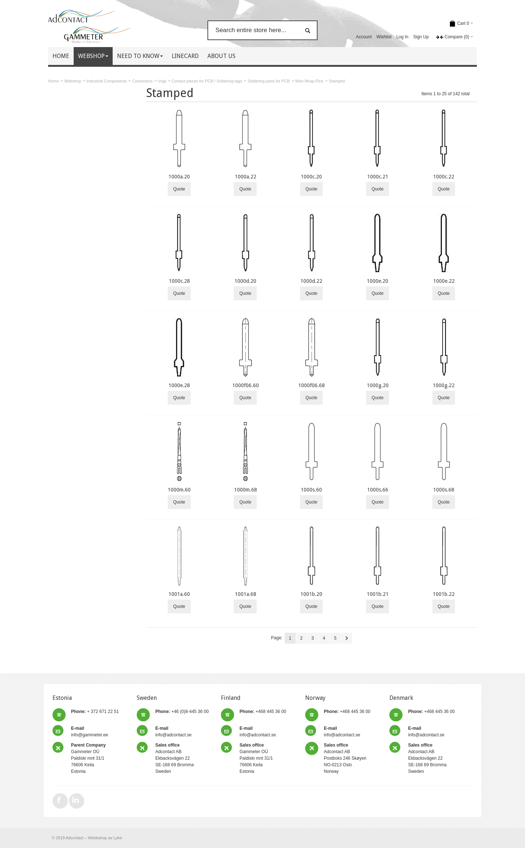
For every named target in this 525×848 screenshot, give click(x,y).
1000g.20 (378, 385)
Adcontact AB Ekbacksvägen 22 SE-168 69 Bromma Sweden (174, 758)
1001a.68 (245, 594)
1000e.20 (377, 281)
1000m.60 (179, 490)
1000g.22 (444, 385)
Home (53, 81)
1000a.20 (179, 177)
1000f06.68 (311, 385)
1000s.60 (311, 490)
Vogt (162, 81)
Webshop (72, 81)
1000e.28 (179, 385)
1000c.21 (377, 177)
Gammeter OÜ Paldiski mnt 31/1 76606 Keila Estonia (88, 758)
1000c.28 (179, 281)
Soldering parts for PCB (268, 81)
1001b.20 (311, 594)
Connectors (142, 81)
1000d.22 (311, 281)
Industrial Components (107, 81)
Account (364, 36)
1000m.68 (245, 490)
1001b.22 (444, 594)
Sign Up (421, 36)
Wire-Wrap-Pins (309, 81)
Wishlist (384, 36)
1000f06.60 (245, 385)
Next (346, 638)
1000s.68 (443, 490)
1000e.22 (444, 281)
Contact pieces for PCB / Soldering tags (207, 81)
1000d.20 (245, 281)
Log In (402, 36)
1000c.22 (443, 177)
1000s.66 (377, 490)
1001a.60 (179, 594)
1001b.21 (378, 594)
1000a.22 (245, 177)
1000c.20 (311, 177)
